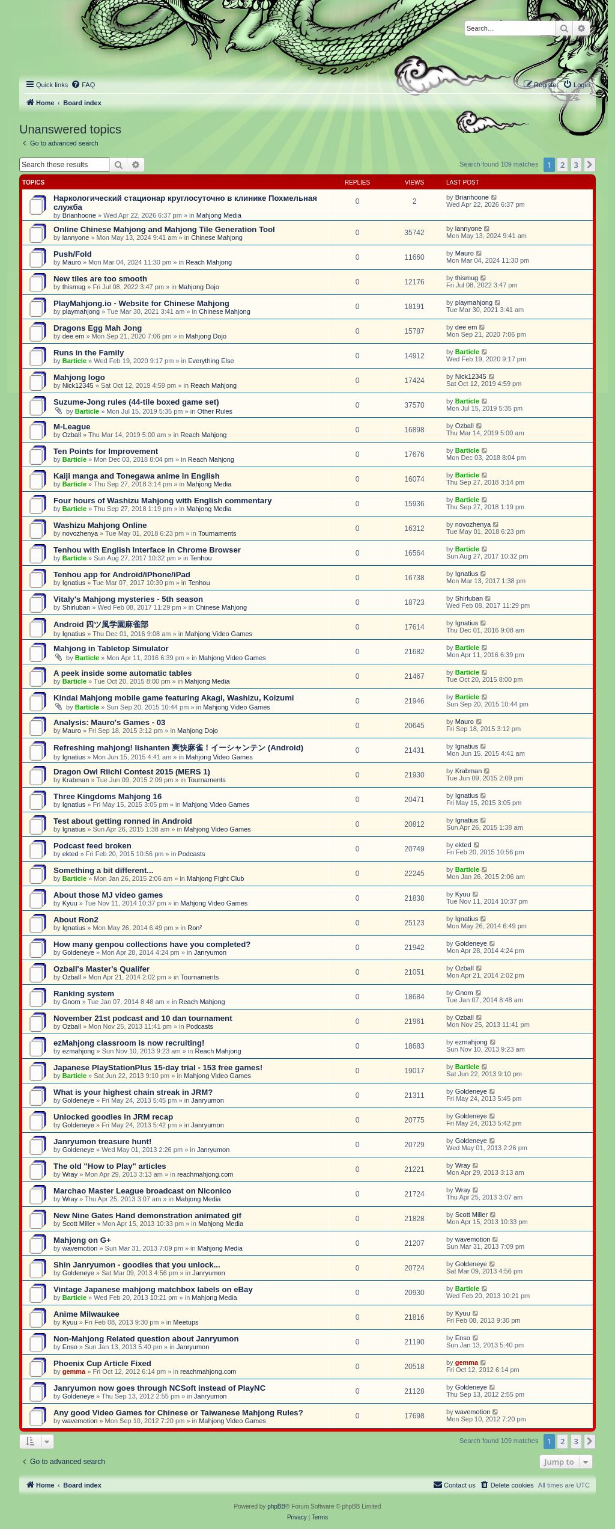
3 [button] (576, 164)
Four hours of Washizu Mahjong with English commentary (162, 500)
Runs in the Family (88, 352)
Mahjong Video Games (218, 633)
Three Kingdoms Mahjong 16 (107, 796)
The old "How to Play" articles (109, 1166)
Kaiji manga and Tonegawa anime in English (136, 475)
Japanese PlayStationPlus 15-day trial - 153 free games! (157, 1067)
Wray (69, 1174)
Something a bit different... (103, 870)
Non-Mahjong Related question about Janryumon (145, 1338)
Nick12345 (78, 385)
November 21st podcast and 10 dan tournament (142, 1018)
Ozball (71, 434)
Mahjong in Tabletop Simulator (111, 648)
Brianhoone (79, 215)
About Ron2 (75, 919)
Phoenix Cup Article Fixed (102, 1363)
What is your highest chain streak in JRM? (133, 1092)
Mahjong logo (79, 377)
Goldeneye (78, 952)
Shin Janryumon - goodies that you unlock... (136, 1264)
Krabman (75, 779)
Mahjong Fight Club (215, 878)
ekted (70, 853)
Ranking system (83, 993)
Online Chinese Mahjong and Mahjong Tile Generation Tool (164, 229)
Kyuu (69, 903)
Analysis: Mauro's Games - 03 (109, 722)
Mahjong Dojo (198, 286)
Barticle (74, 360)
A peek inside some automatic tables (122, 673)
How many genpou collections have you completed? (151, 944)
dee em (73, 336)
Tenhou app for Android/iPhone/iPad (121, 574)
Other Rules (214, 411)
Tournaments (217, 533)
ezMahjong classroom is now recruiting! (128, 1042)
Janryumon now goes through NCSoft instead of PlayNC (159, 1388)
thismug (74, 286)
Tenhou (201, 558)
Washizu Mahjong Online (100, 525)
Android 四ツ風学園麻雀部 (100, 624)
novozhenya (80, 533)
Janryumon (210, 952)
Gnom (71, 1001)
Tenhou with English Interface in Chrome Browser (147, 549)
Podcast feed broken (92, 845)
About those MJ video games (108, 894)
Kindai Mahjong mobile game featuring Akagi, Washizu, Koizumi (173, 697)
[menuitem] (83, 85)
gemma (74, 1371)
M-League (72, 426)
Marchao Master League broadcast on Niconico (142, 1190)
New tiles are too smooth (100, 278)
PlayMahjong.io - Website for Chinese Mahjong (141, 303)
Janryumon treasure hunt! (102, 1141)
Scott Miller (78, 1223)
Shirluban (76, 607)
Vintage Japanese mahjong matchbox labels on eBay (153, 1289)
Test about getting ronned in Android (122, 821)
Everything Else (211, 360)
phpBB (276, 1506)
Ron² (194, 927)
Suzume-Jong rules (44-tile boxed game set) (136, 401)
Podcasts (191, 853)
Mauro (71, 262)
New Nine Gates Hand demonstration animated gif (147, 1215)
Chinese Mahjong (217, 237)
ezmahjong (78, 1051)
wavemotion (80, 1248)
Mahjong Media (218, 215)
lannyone (75, 237)
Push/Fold (72, 254)
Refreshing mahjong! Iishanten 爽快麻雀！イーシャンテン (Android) (178, 747)
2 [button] (562, 164)
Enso (69, 1346)
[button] (590, 165)
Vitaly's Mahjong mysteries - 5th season (128, 599)
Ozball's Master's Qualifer (101, 968)
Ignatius (74, 582)
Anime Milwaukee (86, 1314)
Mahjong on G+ (82, 1240)
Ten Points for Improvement (105, 451)
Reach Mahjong (209, 262)
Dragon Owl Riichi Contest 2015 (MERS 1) (131, 771)
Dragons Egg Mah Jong (97, 327)
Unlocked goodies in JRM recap (113, 1116)
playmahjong (81, 311)
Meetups (185, 1322)
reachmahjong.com (205, 1174)
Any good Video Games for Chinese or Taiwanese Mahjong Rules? (178, 1412)
